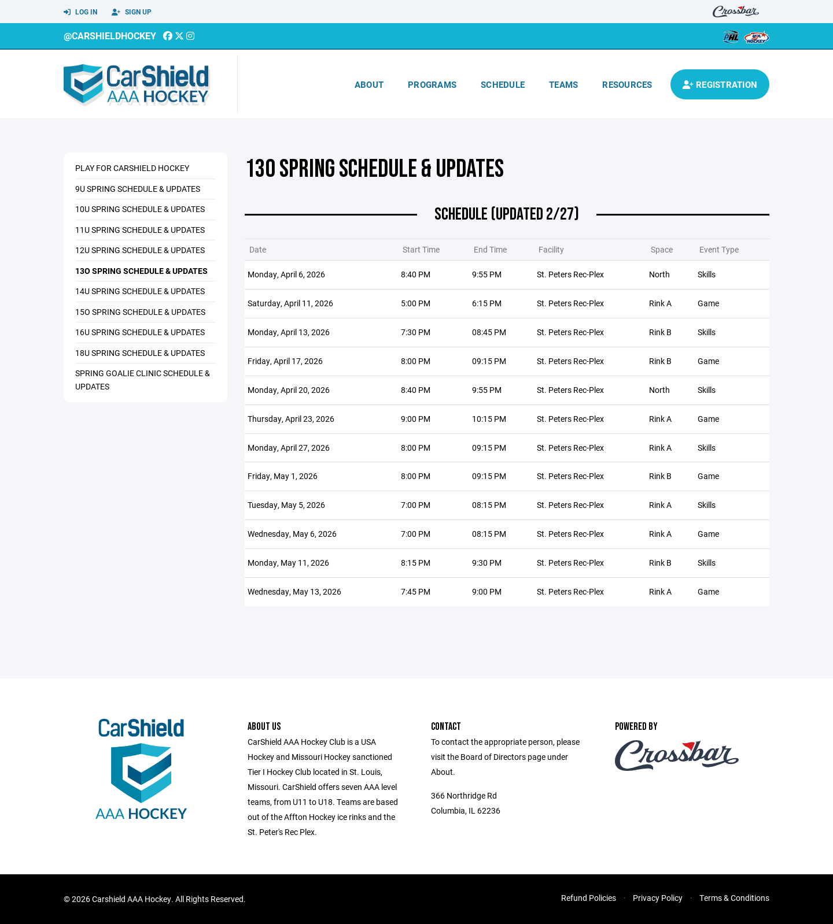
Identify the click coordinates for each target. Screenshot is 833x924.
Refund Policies (588, 897)
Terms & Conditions (734, 897)
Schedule (503, 84)
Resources (627, 84)
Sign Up (132, 12)
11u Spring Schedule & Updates (140, 229)
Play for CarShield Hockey (132, 167)
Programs (432, 84)
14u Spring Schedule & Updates (140, 290)
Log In (80, 12)
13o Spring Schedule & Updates (141, 270)
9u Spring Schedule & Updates (137, 188)
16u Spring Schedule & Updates (140, 331)
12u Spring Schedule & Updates (140, 249)
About (369, 84)
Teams (563, 84)
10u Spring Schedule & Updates (140, 208)
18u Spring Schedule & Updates (140, 352)
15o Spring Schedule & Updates (140, 311)
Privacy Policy (658, 897)
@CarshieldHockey (110, 35)
